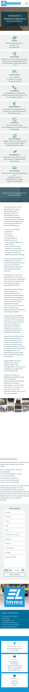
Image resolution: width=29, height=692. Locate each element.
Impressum (14, 681)
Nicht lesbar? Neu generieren (23, 570)
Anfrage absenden (14, 574)
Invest (14, 685)
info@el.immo (16, 670)
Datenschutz (14, 683)
